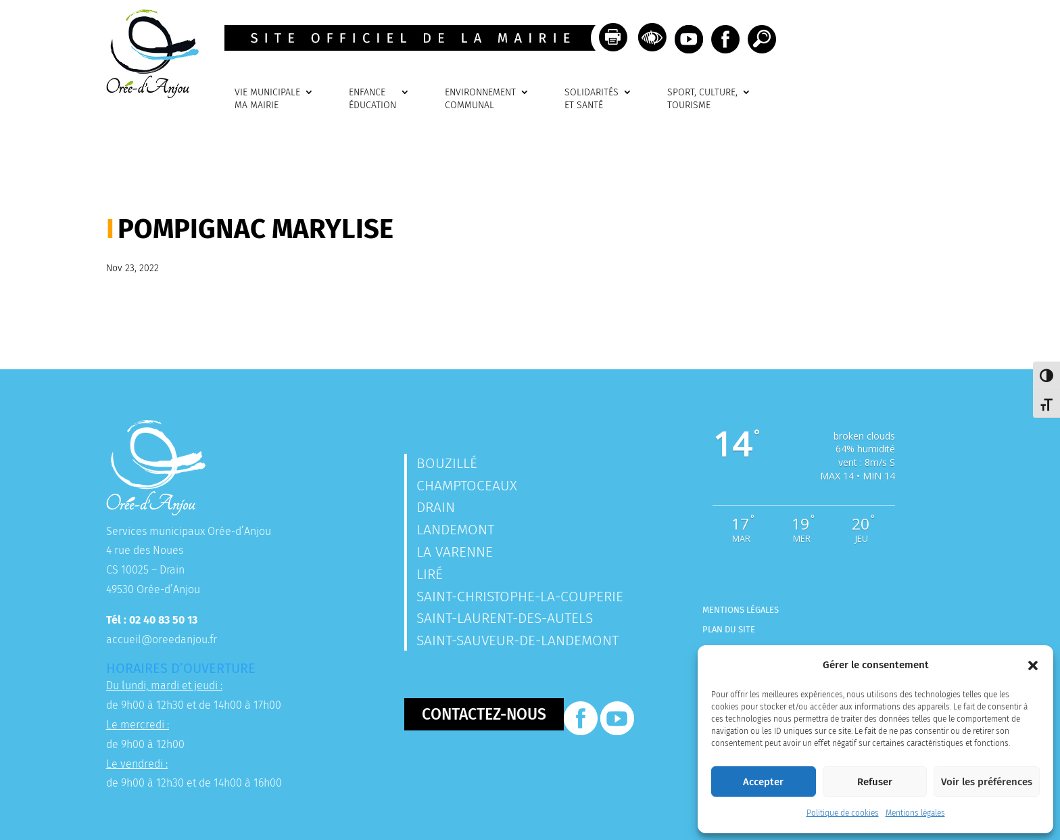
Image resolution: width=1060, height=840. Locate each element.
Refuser (874, 782)
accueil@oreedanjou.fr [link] (161, 639)
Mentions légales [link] (915, 813)
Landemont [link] (455, 529)
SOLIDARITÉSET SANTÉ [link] (591, 99)
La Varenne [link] (454, 552)
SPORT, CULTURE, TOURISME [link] (702, 99)
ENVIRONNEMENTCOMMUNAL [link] (480, 99)
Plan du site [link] (728, 629)
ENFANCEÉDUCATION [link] (372, 99)
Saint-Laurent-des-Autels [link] (504, 618)
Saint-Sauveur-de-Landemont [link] (517, 640)
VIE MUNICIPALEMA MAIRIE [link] (267, 99)
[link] (148, 94)
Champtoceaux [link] (466, 485)
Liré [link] (429, 574)
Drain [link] (435, 507)
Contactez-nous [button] (484, 714)
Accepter (763, 782)
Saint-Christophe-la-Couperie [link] (519, 596)
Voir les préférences (986, 782)
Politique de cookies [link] (842, 813)
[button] (1033, 665)
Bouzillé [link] (446, 463)
